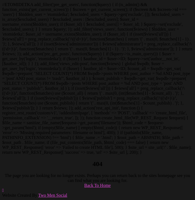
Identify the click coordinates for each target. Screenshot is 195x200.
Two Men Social (52, 195)
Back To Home (97, 185)
